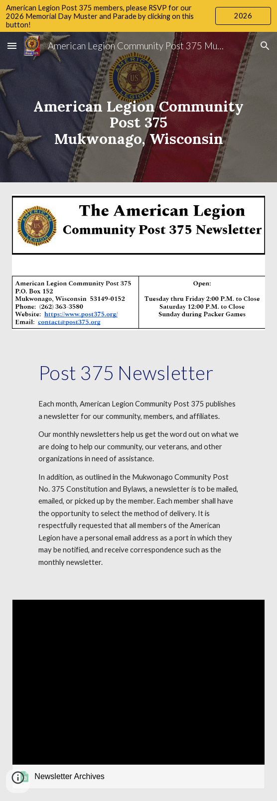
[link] (138, 694)
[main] (138, 107)
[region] (138, 16)
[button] (12, 45)
